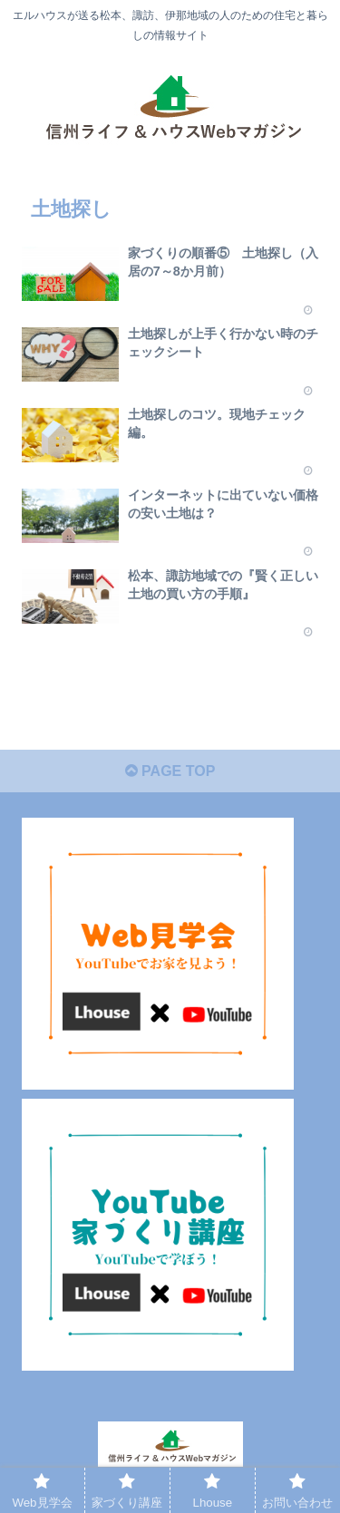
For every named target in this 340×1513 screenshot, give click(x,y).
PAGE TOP (170, 771)
